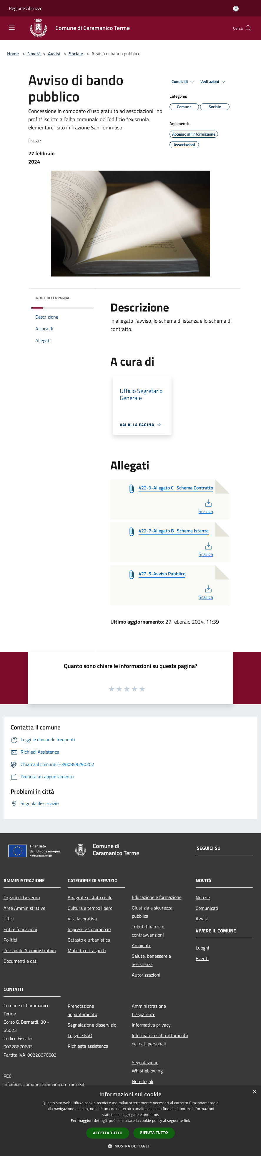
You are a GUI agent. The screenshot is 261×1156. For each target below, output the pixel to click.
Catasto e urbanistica (89, 939)
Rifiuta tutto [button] (154, 1132)
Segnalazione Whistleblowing (147, 1066)
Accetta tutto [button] (107, 1132)
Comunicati (207, 908)
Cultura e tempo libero (90, 908)
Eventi (202, 958)
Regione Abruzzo (25, 8)
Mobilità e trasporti (87, 950)
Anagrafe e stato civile (90, 897)
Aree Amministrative (24, 908)
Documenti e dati (21, 961)
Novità (34, 53)
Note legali (142, 1081)
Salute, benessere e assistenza (151, 960)
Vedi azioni (213, 81)
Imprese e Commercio (89, 929)
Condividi (184, 81)
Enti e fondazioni (20, 929)
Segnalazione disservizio (92, 1024)
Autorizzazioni (146, 974)
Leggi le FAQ (80, 1035)
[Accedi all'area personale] (236, 9)
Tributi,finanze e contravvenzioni (148, 930)
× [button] (254, 1092)
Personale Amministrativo (30, 950)
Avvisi (54, 53)
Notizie (203, 897)
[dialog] (130, 1121)
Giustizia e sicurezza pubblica (152, 912)
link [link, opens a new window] (187, 1120)
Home (13, 53)
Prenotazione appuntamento (82, 1010)
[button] (130, 1146)
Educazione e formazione (157, 897)
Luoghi (202, 947)
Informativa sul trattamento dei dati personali (160, 1039)
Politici (10, 939)
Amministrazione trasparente (149, 1010)
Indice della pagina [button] (52, 298)
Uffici (9, 918)
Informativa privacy (151, 1024)
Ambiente (141, 945)
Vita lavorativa (82, 918)
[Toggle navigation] (11, 27)
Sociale (76, 53)
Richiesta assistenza (88, 1046)
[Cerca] (248, 28)
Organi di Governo (22, 897)
